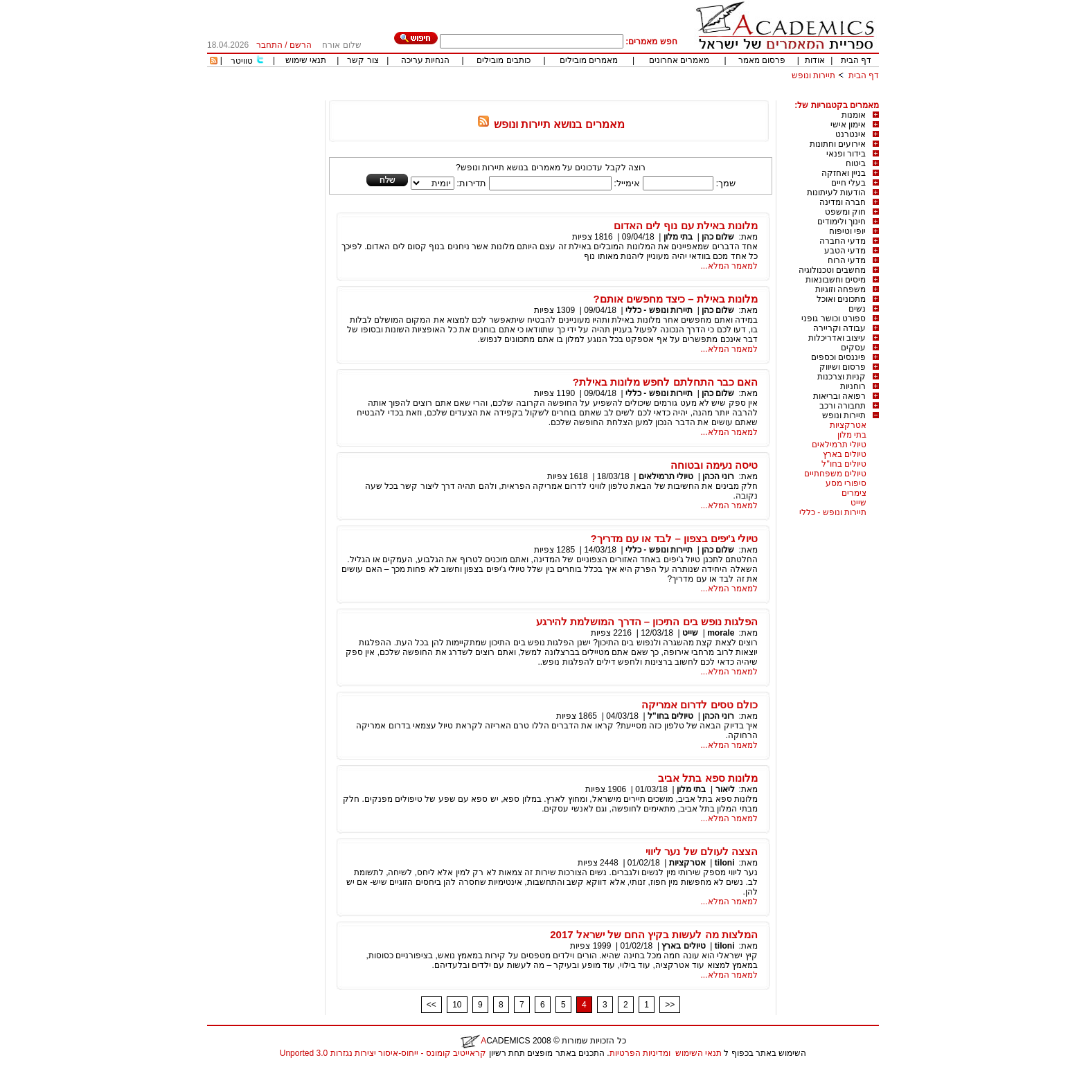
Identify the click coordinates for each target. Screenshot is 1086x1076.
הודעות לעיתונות (836, 192)
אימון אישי (848, 124)
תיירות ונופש (813, 75)
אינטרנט (850, 134)
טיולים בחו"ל (843, 464)
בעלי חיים (848, 183)
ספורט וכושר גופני (833, 318)
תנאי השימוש (698, 1053)
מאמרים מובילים (589, 60)
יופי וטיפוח (847, 231)
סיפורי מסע (846, 483)
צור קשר (362, 60)
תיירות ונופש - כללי (832, 512)
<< (431, 1005)
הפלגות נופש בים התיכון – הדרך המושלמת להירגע (647, 621)
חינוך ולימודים (841, 221)
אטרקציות (848, 425)
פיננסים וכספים (838, 357)
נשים (857, 309)
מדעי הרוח (847, 260)
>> (670, 1005)
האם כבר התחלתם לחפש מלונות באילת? (665, 382)
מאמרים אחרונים (679, 60)
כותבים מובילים (503, 60)
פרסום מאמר (761, 60)
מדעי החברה (842, 241)
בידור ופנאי (846, 154)
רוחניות (853, 386)
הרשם (301, 45)
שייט (858, 503)
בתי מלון (851, 435)
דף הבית (856, 60)
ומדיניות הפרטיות (639, 1053)
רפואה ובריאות (839, 396)
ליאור (725, 789)
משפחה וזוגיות (840, 289)
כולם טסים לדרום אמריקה (699, 704)
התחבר (269, 45)
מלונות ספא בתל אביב (708, 778)
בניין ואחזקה (843, 173)
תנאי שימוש (305, 60)
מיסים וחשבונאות (835, 280)
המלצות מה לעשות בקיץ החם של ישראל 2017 (654, 934)
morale (720, 633)
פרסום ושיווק (842, 367)
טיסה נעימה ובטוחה (714, 465)
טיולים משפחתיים (835, 473)
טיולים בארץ (844, 454)
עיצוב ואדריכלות (837, 338)
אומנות (854, 115)
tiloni (725, 863)
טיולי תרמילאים (839, 444)
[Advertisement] (627, 95)
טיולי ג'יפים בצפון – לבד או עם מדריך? (674, 538)
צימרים (854, 493)
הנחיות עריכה (425, 60)
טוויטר (242, 61)
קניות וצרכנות (841, 377)
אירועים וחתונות (838, 144)
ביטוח (856, 163)
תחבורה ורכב (842, 406)
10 (456, 1005)
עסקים (853, 347)
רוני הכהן (718, 476)
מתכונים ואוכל (841, 299)
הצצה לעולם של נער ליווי (702, 851)
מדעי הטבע (845, 250)
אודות (815, 60)
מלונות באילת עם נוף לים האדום (686, 225)
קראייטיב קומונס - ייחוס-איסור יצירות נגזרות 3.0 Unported (383, 1053)
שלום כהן (718, 237)
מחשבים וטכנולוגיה (832, 270)
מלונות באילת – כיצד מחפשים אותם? (676, 299)
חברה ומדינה (842, 202)
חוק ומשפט (845, 212)
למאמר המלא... (729, 266)
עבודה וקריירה (839, 328)
